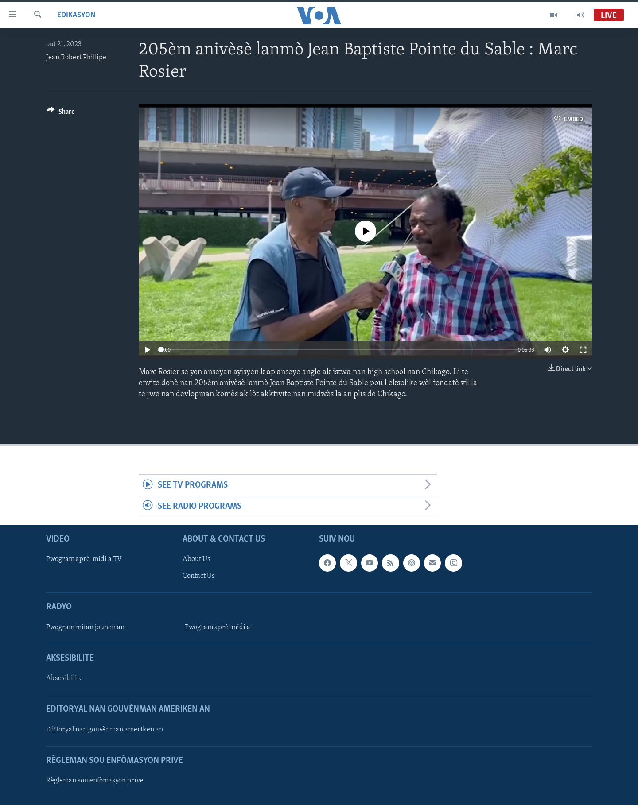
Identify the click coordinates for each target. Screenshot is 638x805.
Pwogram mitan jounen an (85, 627)
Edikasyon (76, 15)
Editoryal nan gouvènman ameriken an (104, 729)
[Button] (60, 113)
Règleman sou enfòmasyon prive (95, 780)
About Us (196, 559)
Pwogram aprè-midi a (217, 627)
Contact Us (199, 576)
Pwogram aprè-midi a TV (84, 559)
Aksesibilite (64, 678)
